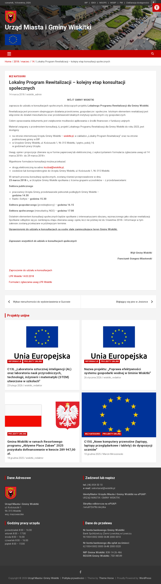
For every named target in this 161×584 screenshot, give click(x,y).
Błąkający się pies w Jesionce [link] (132, 301)
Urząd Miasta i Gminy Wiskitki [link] (48, 27)
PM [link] (121, 2)
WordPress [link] (145, 578)
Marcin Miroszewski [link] (113, 454)
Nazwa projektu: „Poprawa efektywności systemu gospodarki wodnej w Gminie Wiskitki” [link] (117, 371)
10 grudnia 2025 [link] (92, 454)
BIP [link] (86, 2)
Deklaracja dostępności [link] (137, 2)
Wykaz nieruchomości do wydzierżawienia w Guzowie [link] (41, 301)
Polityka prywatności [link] (73, 578)
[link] (157, 7)
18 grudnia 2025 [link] (15, 458)
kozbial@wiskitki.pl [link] (54, 167)
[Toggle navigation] (9, 53)
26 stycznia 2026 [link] (93, 377)
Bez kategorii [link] (17, 76)
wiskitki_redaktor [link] (33, 385)
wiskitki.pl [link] (69, 136)
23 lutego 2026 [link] (15, 385)
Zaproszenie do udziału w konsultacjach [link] (30, 270)
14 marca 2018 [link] (16, 94)
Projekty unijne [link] (18, 315)
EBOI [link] (93, 2)
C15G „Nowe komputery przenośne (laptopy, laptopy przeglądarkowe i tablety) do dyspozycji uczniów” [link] (118, 445)
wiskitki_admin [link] (34, 94)
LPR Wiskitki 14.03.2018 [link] (21, 276)
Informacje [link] (14, 361)
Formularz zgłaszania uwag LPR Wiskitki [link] (30, 282)
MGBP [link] (113, 2)
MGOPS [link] (103, 2)
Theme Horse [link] (106, 578)
